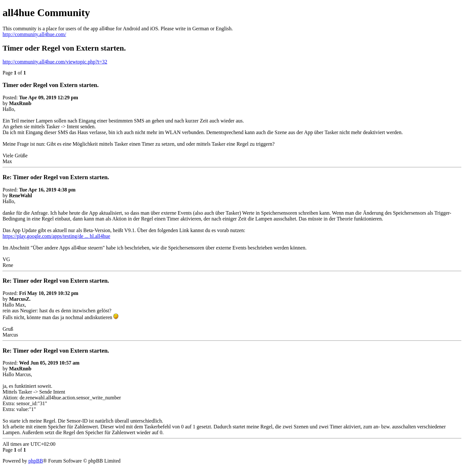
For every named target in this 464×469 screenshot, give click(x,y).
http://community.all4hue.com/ (34, 34)
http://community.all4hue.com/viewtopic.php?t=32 (55, 61)
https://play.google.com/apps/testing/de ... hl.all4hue (56, 236)
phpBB (35, 461)
